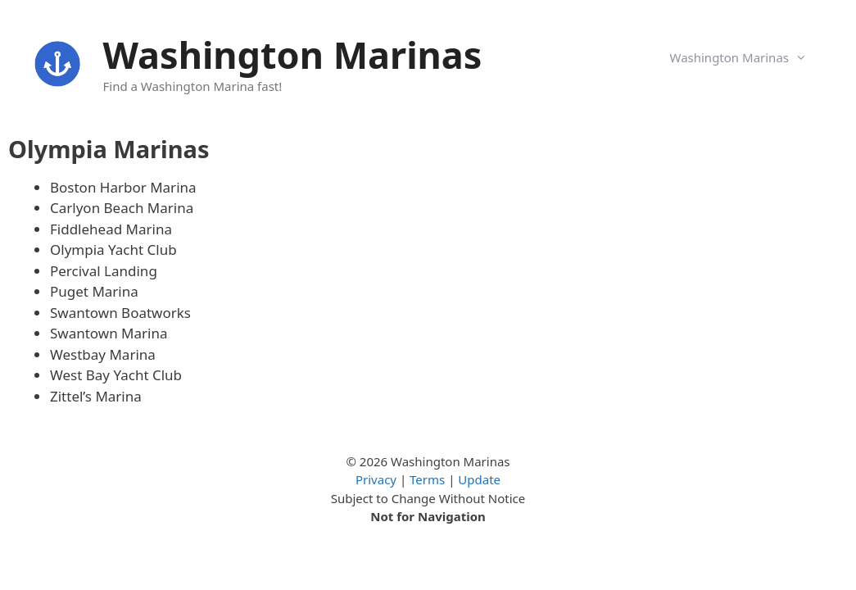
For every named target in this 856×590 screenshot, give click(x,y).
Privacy (376, 479)
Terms (427, 479)
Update (479, 479)
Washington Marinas (292, 54)
